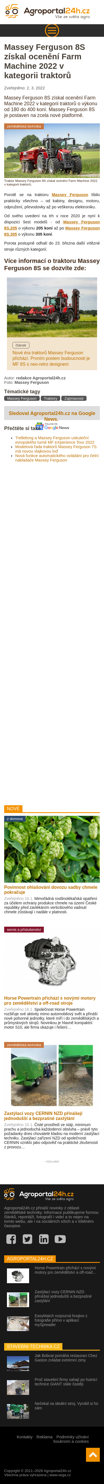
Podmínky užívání (73, 1437)
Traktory (50, 398)
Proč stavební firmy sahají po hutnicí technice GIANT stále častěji (66, 1381)
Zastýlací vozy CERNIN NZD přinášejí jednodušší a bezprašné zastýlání (63, 1296)
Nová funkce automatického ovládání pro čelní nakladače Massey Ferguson (57, 457)
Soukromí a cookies (71, 1441)
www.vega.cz (60, 1475)
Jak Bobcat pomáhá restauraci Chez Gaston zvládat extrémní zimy (66, 1357)
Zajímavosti (73, 398)
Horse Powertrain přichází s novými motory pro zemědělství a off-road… (66, 1270)
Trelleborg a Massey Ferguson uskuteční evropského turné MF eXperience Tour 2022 (55, 440)
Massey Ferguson (70, 194)
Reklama (45, 1437)
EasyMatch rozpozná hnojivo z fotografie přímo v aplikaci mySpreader (61, 1320)
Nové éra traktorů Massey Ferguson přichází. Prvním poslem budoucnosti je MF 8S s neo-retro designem (51, 358)
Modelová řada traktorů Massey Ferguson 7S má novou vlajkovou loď (56, 449)
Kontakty (24, 1437)
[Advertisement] (52, 632)
